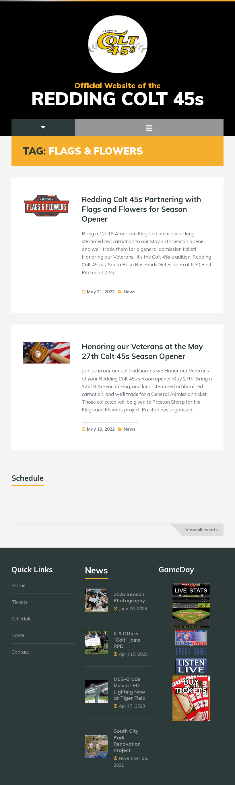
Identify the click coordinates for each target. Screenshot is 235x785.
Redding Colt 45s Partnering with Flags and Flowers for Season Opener (141, 209)
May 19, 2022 (101, 429)
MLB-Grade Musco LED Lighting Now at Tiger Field (129, 691)
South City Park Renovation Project (127, 743)
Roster (18, 638)
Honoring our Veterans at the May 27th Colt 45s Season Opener (142, 351)
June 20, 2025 (133, 611)
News (129, 291)
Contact (20, 655)
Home (18, 588)
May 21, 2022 (101, 291)
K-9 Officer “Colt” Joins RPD (127, 642)
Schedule (21, 621)
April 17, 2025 (133, 657)
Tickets (19, 605)
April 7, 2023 (132, 709)
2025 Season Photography (129, 600)
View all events (201, 529)
